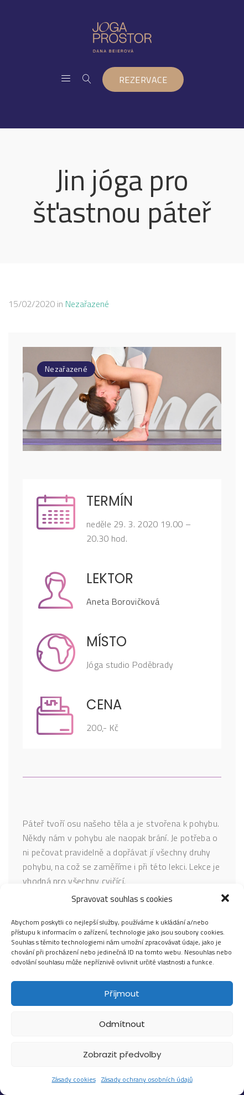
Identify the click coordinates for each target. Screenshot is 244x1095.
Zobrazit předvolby (122, 1054)
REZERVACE (143, 79)
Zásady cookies (74, 1079)
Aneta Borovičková (122, 601)
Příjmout (122, 993)
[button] (226, 899)
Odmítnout (122, 1024)
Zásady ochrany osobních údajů (147, 1079)
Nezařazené (87, 303)
